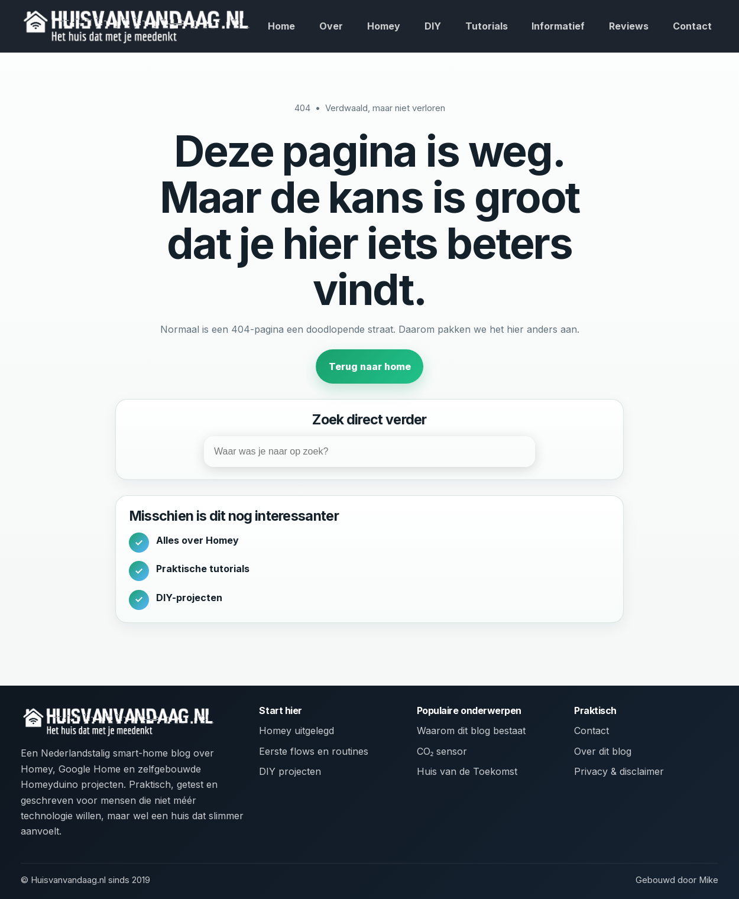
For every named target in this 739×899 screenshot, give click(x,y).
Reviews (629, 26)
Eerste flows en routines (313, 751)
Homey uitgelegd (296, 730)
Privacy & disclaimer (619, 771)
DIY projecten (290, 771)
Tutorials (486, 26)
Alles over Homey (197, 540)
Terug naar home (370, 366)
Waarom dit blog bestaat (471, 730)
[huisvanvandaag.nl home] (136, 26)
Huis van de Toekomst (467, 771)
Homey (383, 26)
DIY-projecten (189, 597)
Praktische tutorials (202, 569)
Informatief (558, 26)
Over (331, 26)
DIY (432, 26)
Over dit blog (602, 751)
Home (281, 26)
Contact (692, 26)
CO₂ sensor (442, 751)
